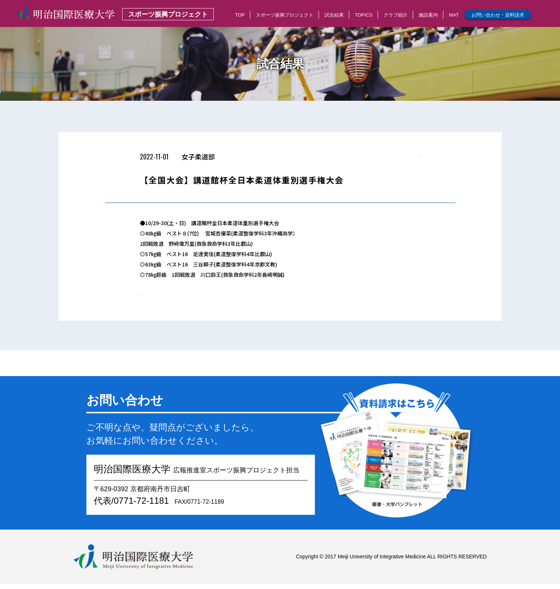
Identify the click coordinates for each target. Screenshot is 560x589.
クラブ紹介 (396, 15)
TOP (240, 15)
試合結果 (334, 15)
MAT (453, 15)
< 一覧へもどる (402, 158)
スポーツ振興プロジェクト (284, 15)
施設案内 (428, 15)
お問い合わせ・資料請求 (497, 15)
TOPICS (363, 15)
